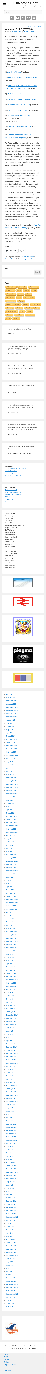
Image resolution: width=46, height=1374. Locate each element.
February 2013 (11, 1201)
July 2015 (9, 1108)
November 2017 (12, 1018)
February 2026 (11, 701)
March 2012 (10, 1236)
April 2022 (9, 848)
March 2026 (10, 697)
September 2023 (12, 794)
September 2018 (12, 986)
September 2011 (12, 1255)
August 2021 (10, 874)
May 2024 (9, 768)
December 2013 (12, 1169)
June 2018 (10, 996)
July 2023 (9, 800)
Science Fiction (11, 287)
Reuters (25, 304)
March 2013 (10, 1198)
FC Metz (8, 497)
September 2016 (12, 1063)
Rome (34, 290)
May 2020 (9, 922)
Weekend (30, 257)
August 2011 (10, 1259)
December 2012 (12, 1207)
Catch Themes (31, 1349)
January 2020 (11, 935)
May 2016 (9, 1076)
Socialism (28, 308)
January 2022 (11, 858)
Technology (10, 308)
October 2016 (11, 1060)
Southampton (33, 287)
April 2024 (9, 771)
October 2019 (11, 944)
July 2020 (9, 915)
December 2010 (12, 1284)
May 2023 (9, 806)
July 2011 (9, 1262)
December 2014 (12, 1130)
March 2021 (10, 890)
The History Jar (10, 473)
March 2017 (10, 1044)
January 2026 (11, 704)
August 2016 (10, 1066)
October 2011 (11, 1252)
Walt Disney (19, 315)
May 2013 (9, 1191)
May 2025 (9, 730)
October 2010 (11, 1291)
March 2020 (10, 928)
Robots (21, 294)
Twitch (37, 308)
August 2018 (10, 989)
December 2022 (12, 822)
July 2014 (9, 1146)
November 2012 (12, 1211)
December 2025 (12, 707)
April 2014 (9, 1156)
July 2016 (9, 1069)
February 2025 (11, 739)
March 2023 (10, 813)
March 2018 (10, 1005)
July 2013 (9, 1185)
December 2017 (12, 1015)
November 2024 (12, 749)
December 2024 (12, 746)
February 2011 (11, 1278)
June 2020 (10, 919)
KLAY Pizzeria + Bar (15, 94)
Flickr (28, 18)
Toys (22, 311)
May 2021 (9, 883)
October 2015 (11, 1098)
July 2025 (9, 723)
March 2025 (10, 736)
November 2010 (12, 1287)
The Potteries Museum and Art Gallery (21, 99)
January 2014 (11, 1166)
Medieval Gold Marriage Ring (19, 116)
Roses (19, 290)
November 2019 (12, 941)
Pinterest (12, 18)
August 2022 (10, 835)
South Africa (22, 287)
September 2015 (12, 1101)
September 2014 (12, 1140)
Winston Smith (29, 32)
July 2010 (9, 1300)
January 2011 (11, 1281)
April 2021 (9, 887)
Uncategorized (11, 301)
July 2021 (9, 877)
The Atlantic (10, 290)
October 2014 (11, 1137)
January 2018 (11, 1012)
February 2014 (11, 1162)
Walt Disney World (12, 311)
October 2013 (11, 1175)
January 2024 (11, 781)
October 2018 (11, 983)
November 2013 (12, 1172)
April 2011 (9, 1271)
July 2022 (9, 839)
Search (7, 268)
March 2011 (10, 1275)
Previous (32, 26)
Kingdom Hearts (10, 1365)
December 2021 (12, 861)
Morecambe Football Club (14, 492)
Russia (29, 311)
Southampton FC (11, 490)
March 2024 (10, 774)
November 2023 (12, 787)
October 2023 (11, 790)
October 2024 (11, 752)
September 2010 (12, 1294)
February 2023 (11, 816)
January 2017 (11, 1050)
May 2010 (9, 1307)
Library (6, 1367)
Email (34, 18)
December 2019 (12, 938)
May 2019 (9, 960)
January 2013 (11, 1204)
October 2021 (11, 867)
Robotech (9, 315)
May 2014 (9, 1153)
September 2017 (12, 1025)
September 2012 (12, 1217)
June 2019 (10, 957)
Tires (8, 318)
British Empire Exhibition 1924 (19, 127)
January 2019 (11, 973)
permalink (28, 259)
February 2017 (11, 1047)
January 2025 (11, 742)
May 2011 (9, 1268)
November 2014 (12, 1134)
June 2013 (10, 1188)
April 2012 (9, 1233)
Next (40, 26)
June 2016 (10, 1073)
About (6, 1357)
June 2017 (10, 1034)
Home (6, 1354)
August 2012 (10, 1220)
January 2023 (11, 819)
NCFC (7, 502)
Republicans (10, 297)
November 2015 (12, 1095)
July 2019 (9, 954)
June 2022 (10, 842)
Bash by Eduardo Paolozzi (18, 110)
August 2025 (10, 720)
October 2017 (11, 1021)
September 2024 (12, 755)
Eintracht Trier (10, 499)
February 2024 (11, 778)
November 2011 (12, 1249)
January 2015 (11, 1127)
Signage (21, 301)
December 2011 (12, 1246)
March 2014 (10, 1159)
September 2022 (12, 832)
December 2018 (12, 976)
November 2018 (12, 980)
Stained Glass (11, 294)
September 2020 (12, 909)
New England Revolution (13, 494)
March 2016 (10, 1082)
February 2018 (11, 1009)
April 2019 (9, 964)
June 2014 (10, 1150)
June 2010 (10, 1304)
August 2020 (10, 912)
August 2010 (10, 1297)
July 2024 (9, 762)
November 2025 (12, 710)
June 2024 (10, 765)
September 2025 (12, 717)
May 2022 (9, 845)
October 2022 (11, 829)
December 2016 (12, 1053)
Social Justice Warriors (13, 304)
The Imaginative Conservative (15, 468)
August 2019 (10, 951)
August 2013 (10, 1182)
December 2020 (12, 899)
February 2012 (11, 1239)
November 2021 (12, 864)
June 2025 (10, 726)
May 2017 (9, 1037)
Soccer (27, 290)
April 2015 (9, 1117)
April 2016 (9, 1079)
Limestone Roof (25, 3)
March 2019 (10, 967)
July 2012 (9, 1223)
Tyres (19, 297)
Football (24, 257)
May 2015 (9, 1114)
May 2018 (9, 999)
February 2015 (11, 1124)
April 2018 (9, 1002)
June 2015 (10, 1111)
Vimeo (23, 18)
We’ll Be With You (14, 72)
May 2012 (9, 1230)
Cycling (6, 1359)
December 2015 (12, 1092)
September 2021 (12, 871)
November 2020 (12, 903)
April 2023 (9, 810)
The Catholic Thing (11, 471)
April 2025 (9, 733)
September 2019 (12, 947)
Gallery (6, 1362)
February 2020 (11, 931)
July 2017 (9, 1031)
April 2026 (9, 694)
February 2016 (11, 1085)
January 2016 (11, 1089)
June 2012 (10, 1227)
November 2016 (12, 1057)
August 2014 (10, 1143)
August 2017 (10, 1028)
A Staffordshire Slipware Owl (19, 105)
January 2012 (11, 1243)
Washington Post (29, 297)
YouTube (18, 18)
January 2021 (11, 896)
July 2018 (9, 992)
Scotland (19, 308)
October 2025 (11, 714)
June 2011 (10, 1265)
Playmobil (7, 1370)
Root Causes (30, 315)
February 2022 (11, 855)
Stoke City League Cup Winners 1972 (22, 77)
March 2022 (10, 851)
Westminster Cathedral (13, 475)
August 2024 (10, 758)
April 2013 (9, 1194)
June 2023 (10, 803)
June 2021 (10, 880)
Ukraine (28, 294)
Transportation (36, 304)
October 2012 (11, 1214)
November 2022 (12, 826)
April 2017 (9, 1041)
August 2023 (10, 797)
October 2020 (11, 906)
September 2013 (12, 1178)
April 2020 (9, 925)
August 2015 (10, 1105)
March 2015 (10, 1121)
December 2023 (12, 784)
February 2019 (11, 970)
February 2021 (11, 893)
